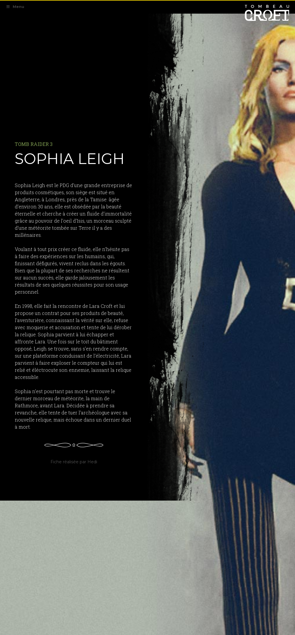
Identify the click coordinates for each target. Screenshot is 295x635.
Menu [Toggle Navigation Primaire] (15, 6)
